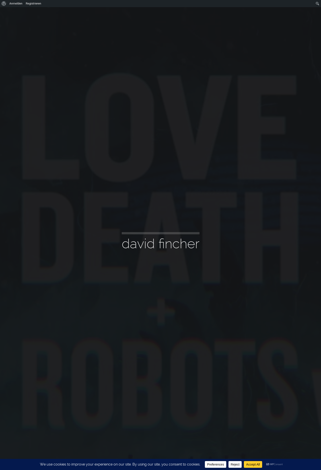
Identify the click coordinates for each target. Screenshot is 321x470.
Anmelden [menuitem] (16, 3)
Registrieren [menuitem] (33, 3)
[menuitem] (4, 3)
